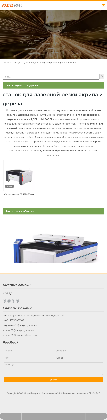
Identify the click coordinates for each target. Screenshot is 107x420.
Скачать (7, 312)
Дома (6, 292)
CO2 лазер (9, 336)
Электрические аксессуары (19, 351)
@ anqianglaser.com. (25, 387)
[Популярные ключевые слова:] (101, 76)
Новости (8, 302)
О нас (6, 307)
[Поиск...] (51, 77)
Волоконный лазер (14, 341)
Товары (7, 297)
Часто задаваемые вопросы (19, 317)
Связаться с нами (13, 321)
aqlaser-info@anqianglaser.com (21, 381)
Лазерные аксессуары (16, 346)
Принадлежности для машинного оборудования (32, 356)
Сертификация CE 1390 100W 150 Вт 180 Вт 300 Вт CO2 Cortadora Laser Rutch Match (19, 194)
